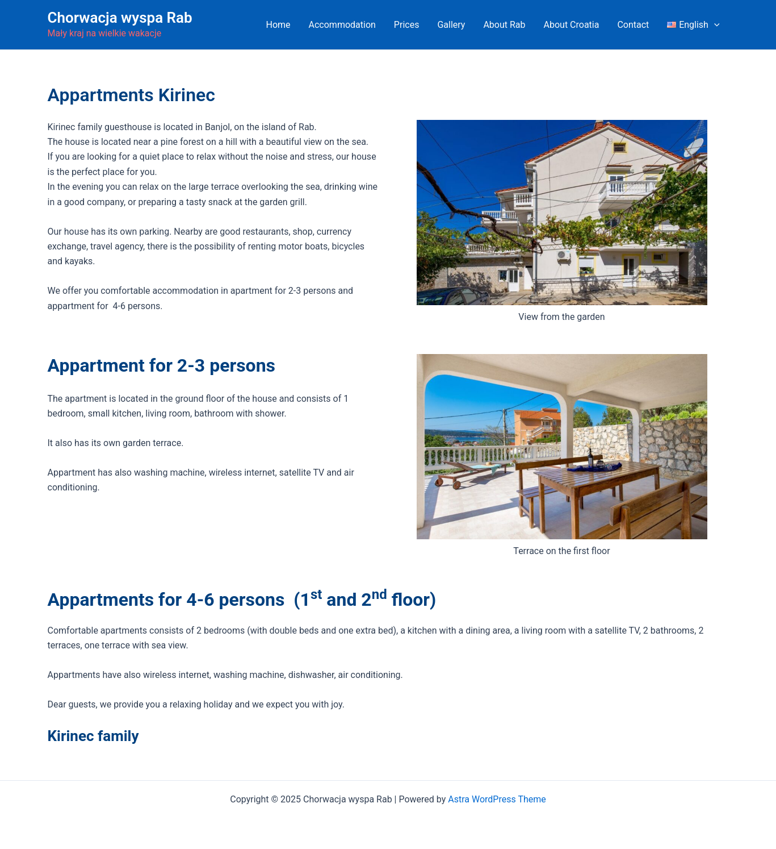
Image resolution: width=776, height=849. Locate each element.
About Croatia (571, 24)
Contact (633, 24)
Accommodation (342, 24)
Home (278, 24)
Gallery (451, 24)
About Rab (504, 24)
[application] (714, 25)
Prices (407, 24)
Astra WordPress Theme (497, 799)
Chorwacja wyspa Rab (120, 17)
